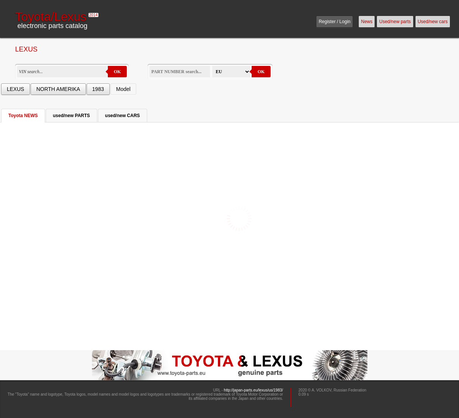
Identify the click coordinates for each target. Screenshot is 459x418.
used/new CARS (122, 115)
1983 (98, 89)
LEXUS (15, 89)
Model (123, 89)
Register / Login (334, 21)
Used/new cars (433, 21)
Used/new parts (395, 21)
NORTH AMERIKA (58, 89)
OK (117, 71)
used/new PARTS (71, 115)
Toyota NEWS (23, 115)
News (366, 21)
